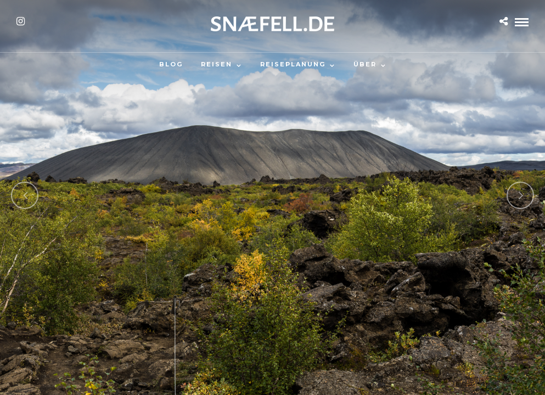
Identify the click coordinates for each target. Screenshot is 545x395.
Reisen (216, 64)
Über (365, 64)
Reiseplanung (292, 64)
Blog (171, 64)
